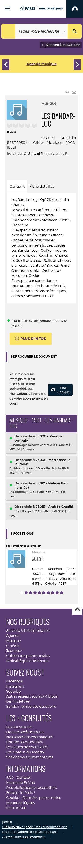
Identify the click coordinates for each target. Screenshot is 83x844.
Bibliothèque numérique (27, 661)
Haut (77, 610)
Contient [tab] (17, 186)
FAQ (10, 777)
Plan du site (16, 808)
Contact (23, 777)
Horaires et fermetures (25, 732)
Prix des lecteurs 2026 (24, 742)
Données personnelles (42, 798)
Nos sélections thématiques (29, 737)
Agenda (13, 636)
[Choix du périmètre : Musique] (8, 31)
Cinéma (13, 646)
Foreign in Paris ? (20, 792)
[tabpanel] (41, 248)
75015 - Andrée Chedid (54, 507)
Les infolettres (17, 701)
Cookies (12, 798)
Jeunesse (14, 651)
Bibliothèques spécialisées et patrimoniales (34, 827)
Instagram (15, 686)
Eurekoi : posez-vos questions (31, 706)
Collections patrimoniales (28, 656)
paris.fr (7, 822)
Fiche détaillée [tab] (41, 186)
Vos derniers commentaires (29, 757)
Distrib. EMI (34, 153)
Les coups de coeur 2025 (27, 747)
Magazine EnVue (20, 782)
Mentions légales (20, 803)
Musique (13, 641)
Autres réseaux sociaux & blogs (32, 696)
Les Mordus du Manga (25, 752)
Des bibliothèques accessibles (31, 788)
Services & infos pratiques (27, 630)
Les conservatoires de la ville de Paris (29, 832)
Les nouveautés (19, 727)
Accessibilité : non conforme (23, 837)
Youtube (13, 691)
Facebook (14, 681)
